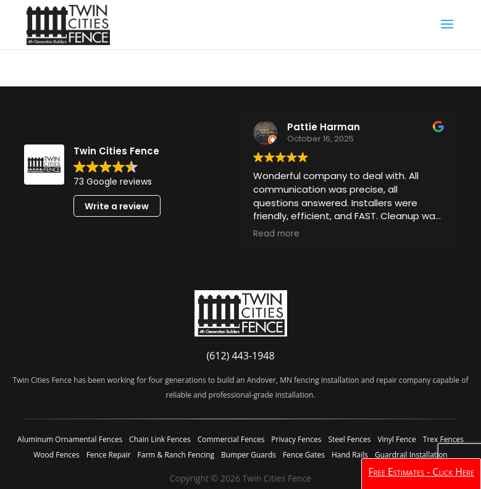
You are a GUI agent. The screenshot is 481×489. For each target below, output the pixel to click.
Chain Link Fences (160, 439)
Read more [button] (276, 234)
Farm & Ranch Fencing (176, 454)
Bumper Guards (248, 454)
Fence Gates (304, 454)
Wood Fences (56, 454)
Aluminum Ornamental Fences (69, 439)
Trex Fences (443, 439)
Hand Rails (350, 454)
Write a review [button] (117, 206)
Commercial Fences (231, 439)
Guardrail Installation (411, 454)
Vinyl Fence (396, 439)
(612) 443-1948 (240, 355)
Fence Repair (108, 454)
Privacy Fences (296, 439)
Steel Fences (349, 439)
